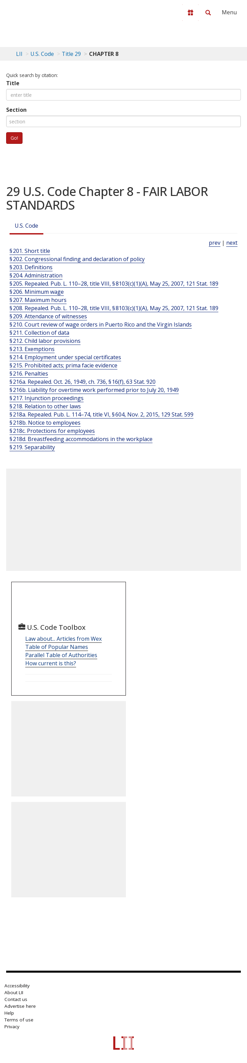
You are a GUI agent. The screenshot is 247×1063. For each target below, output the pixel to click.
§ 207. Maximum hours (38, 300)
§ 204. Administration (36, 275)
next (231, 242)
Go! (14, 138)
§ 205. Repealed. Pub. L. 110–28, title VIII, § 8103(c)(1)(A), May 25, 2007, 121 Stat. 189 (114, 283)
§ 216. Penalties (29, 373)
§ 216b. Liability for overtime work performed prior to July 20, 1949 (94, 390)
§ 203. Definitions (31, 267)
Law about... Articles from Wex (63, 638)
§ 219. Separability (32, 447)
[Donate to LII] (190, 12)
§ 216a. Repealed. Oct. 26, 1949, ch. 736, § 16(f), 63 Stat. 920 (83, 381)
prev (214, 242)
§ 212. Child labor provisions (45, 341)
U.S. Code (26, 225)
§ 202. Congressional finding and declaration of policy (77, 259)
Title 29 (71, 54)
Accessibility (17, 986)
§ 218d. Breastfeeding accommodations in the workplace (81, 439)
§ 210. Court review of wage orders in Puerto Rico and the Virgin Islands (101, 324)
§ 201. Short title (30, 251)
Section (16, 109)
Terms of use (18, 1020)
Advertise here (20, 1006)
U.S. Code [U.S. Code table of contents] (42, 54)
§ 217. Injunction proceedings (47, 398)
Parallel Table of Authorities (61, 655)
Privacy (11, 1026)
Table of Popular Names (56, 647)
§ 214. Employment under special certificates (65, 357)
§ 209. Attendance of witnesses (48, 316)
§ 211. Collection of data (39, 332)
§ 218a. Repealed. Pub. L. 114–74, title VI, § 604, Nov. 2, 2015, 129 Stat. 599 (101, 414)
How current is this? (50, 663)
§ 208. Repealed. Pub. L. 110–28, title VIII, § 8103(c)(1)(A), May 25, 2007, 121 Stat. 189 (114, 308)
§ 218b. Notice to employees (45, 422)
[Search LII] (208, 12)
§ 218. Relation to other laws (45, 406)
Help (9, 1013)
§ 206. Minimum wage (37, 291)
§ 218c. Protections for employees (52, 431)
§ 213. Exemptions (32, 349)
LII (19, 54)
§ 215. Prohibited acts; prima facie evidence (63, 365)
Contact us (15, 999)
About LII (13, 992)
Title (12, 83)
